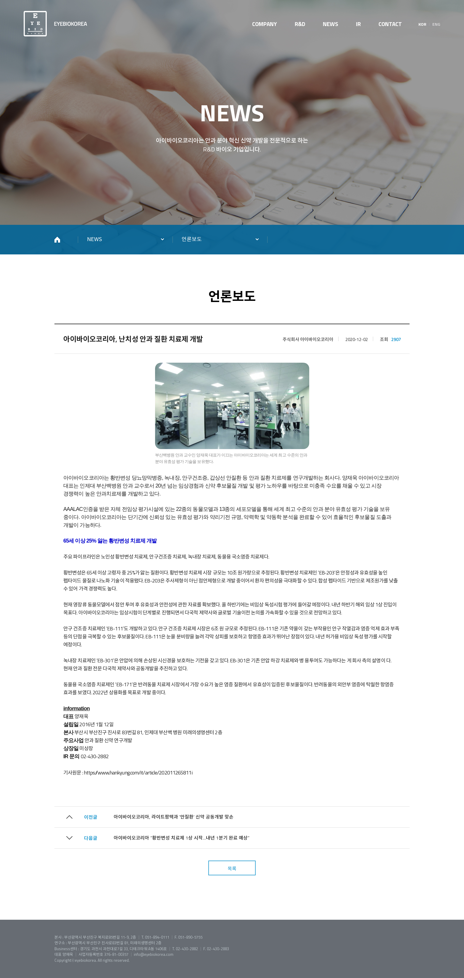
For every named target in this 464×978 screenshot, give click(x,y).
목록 (232, 868)
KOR (422, 24)
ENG (436, 24)
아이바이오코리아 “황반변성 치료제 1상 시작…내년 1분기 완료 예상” (181, 837)
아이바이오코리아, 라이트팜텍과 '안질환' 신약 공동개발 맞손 (173, 816)
